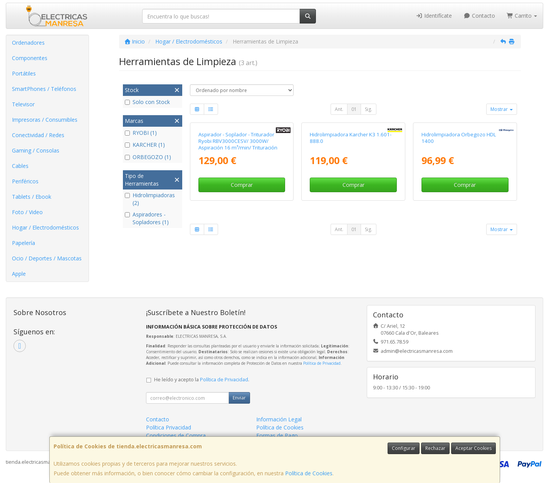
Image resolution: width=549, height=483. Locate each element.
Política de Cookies (308, 473)
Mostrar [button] (501, 109)
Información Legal (279, 419)
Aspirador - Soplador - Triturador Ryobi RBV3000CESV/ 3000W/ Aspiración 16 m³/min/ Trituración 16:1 (237, 144)
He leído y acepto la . (201, 379)
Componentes (29, 58)
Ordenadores (28, 42)
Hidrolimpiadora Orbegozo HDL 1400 (458, 137)
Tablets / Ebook (31, 196)
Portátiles (24, 73)
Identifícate (434, 15)
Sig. (368, 109)
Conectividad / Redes (38, 135)
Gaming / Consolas (35, 150)
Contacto (479, 15)
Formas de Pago (277, 435)
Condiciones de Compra (176, 435)
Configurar (403, 448)
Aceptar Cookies (473, 448)
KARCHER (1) (145, 144)
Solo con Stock (147, 102)
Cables (20, 165)
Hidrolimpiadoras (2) (150, 198)
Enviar (239, 397)
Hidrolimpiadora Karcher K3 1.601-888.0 (350, 137)
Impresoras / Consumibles (44, 119)
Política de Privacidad (322, 363)
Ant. (339, 109)
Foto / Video (27, 212)
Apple (19, 273)
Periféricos (25, 181)
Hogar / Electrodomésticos (45, 227)
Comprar (242, 184)
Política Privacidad (168, 427)
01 (354, 109)
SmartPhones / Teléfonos (44, 88)
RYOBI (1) (141, 132)
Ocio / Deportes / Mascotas (47, 258)
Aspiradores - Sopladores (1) (147, 218)
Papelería (23, 243)
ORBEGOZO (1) (148, 157)
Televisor (23, 104)
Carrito (522, 15)
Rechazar (435, 448)
